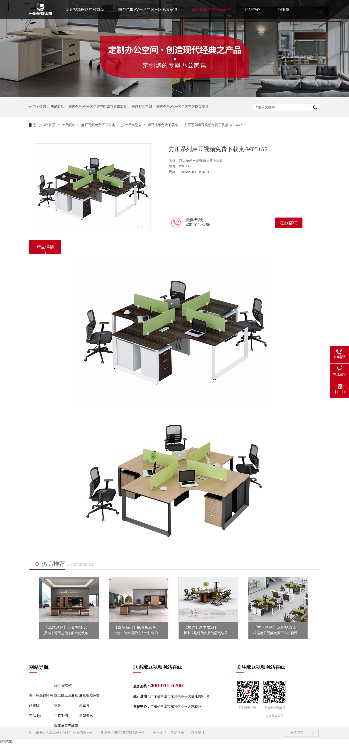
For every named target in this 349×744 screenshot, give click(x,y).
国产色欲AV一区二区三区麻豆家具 (148, 10)
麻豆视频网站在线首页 (84, 10)
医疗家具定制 (142, 107)
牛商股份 (177, 733)
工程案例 (282, 10)
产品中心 (252, 10)
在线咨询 (288, 222)
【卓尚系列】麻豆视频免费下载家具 (145, 627)
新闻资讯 (86, 716)
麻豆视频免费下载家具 (211, 10)
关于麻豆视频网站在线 (41, 700)
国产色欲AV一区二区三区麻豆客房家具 (97, 107)
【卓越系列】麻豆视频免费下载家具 (75, 627)
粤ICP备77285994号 (128, 733)
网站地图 (7, 741)
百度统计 (198, 733)
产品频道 (69, 125)
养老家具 (57, 107)
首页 (52, 125)
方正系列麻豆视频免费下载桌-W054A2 (213, 125)
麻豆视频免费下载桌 (163, 125)
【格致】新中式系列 (200, 627)
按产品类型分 (132, 125)
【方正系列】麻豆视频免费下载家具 (284, 627)
